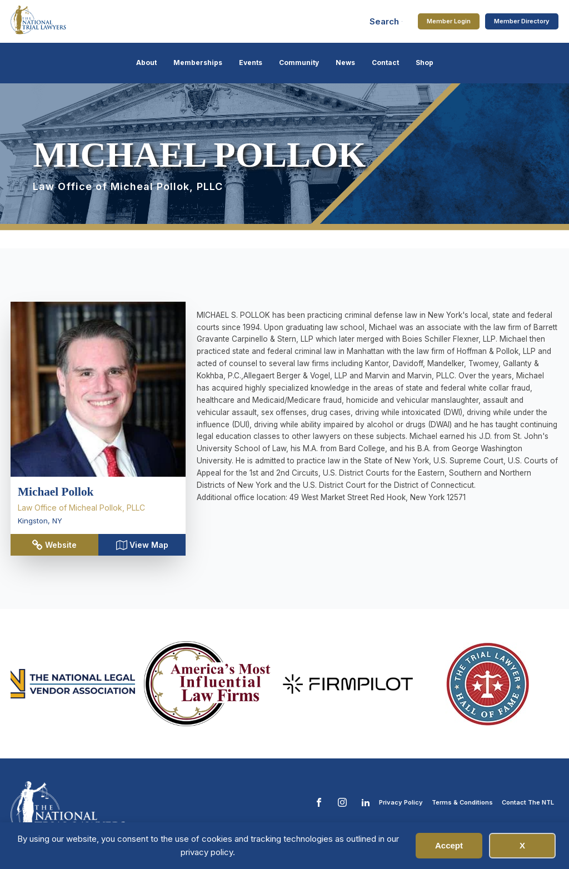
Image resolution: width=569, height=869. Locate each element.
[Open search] (386, 21)
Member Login (449, 21)
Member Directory (522, 21)
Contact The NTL (528, 802)
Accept (449, 845)
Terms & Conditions (462, 802)
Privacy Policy (401, 802)
